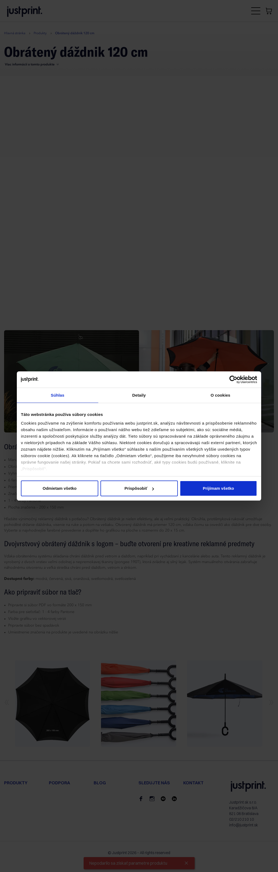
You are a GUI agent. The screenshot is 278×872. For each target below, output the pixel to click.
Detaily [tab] (139, 395)
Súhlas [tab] (57, 395)
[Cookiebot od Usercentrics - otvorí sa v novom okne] (233, 379)
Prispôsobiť (139, 488)
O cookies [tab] (220, 395)
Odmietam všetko (60, 488)
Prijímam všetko (218, 488)
